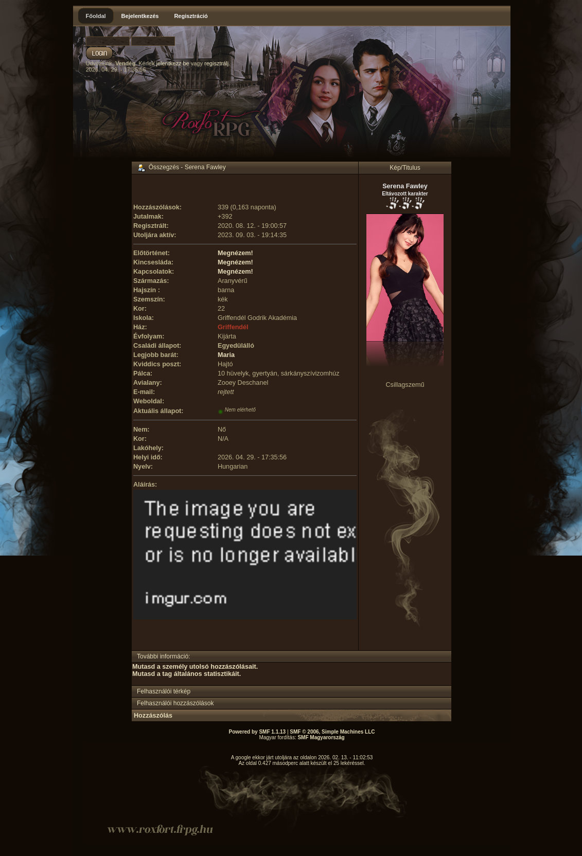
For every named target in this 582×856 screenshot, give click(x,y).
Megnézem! (235, 253)
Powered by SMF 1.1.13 (257, 732)
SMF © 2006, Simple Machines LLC (332, 732)
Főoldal (96, 16)
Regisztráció (190, 16)
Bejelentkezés (140, 16)
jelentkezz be (172, 63)
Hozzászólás (153, 715)
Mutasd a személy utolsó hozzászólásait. (195, 666)
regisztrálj (216, 63)
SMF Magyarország (320, 737)
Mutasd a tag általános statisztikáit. (186, 673)
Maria (226, 355)
